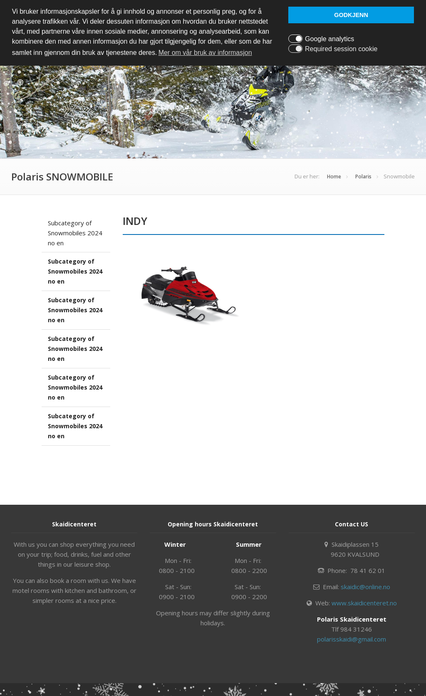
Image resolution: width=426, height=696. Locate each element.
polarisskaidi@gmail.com (351, 639)
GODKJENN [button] (351, 15)
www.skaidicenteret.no (364, 603)
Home (334, 176)
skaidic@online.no (365, 586)
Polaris (363, 176)
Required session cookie (341, 49)
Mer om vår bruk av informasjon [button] (205, 52)
